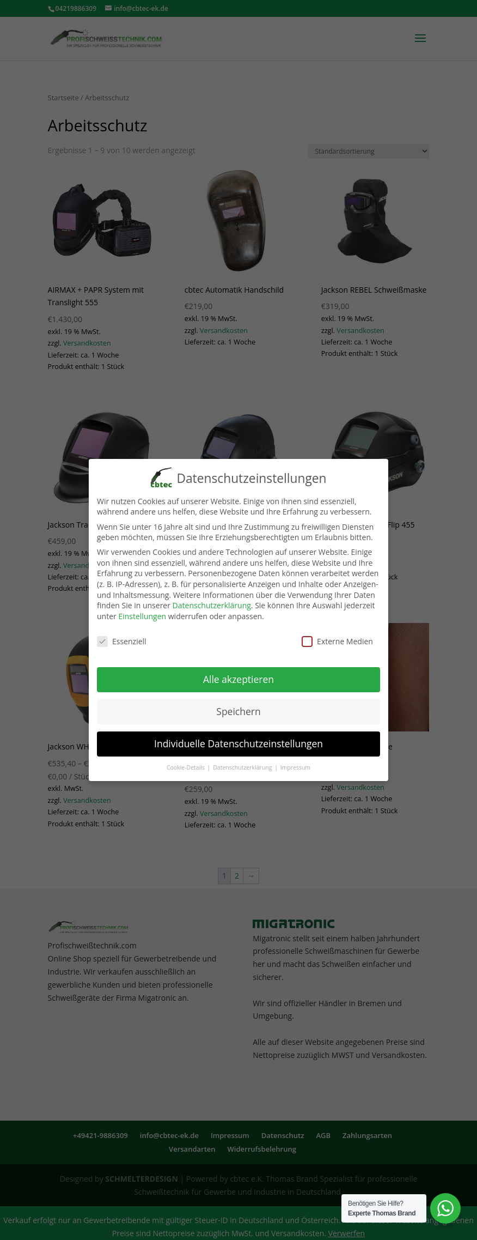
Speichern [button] (238, 708)
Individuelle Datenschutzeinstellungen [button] (238, 740)
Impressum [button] (295, 764)
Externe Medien (337, 638)
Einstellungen (142, 613)
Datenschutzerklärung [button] (243, 764)
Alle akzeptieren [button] (238, 675)
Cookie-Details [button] (186, 764)
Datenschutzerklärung (212, 602)
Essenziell (121, 638)
